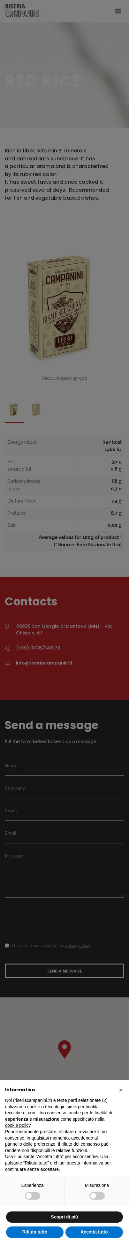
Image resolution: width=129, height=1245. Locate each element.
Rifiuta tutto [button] (35, 1231)
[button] (121, 1090)
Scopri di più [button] (64, 1216)
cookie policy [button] (17, 1125)
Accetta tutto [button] (94, 1231)
